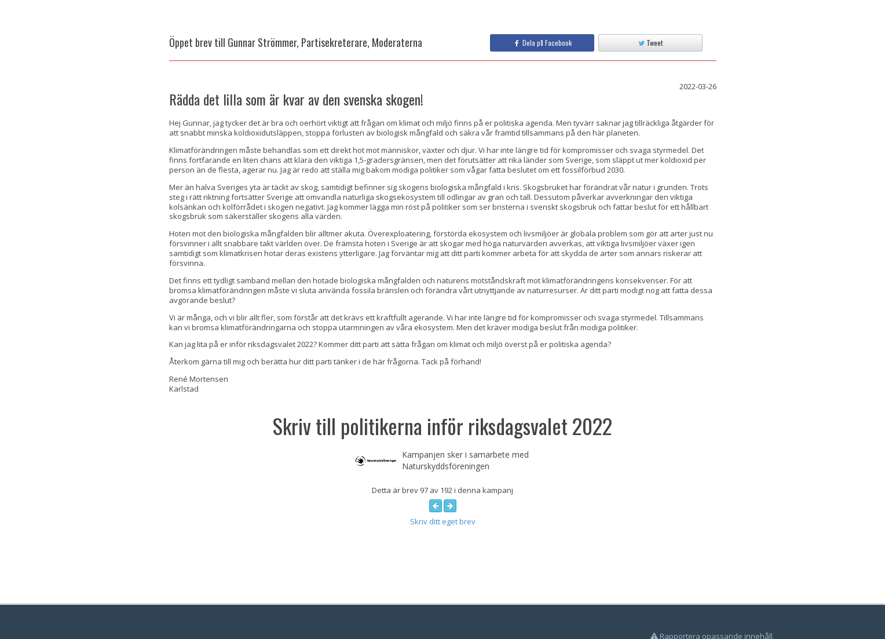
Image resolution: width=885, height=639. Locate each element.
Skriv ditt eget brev (443, 521)
